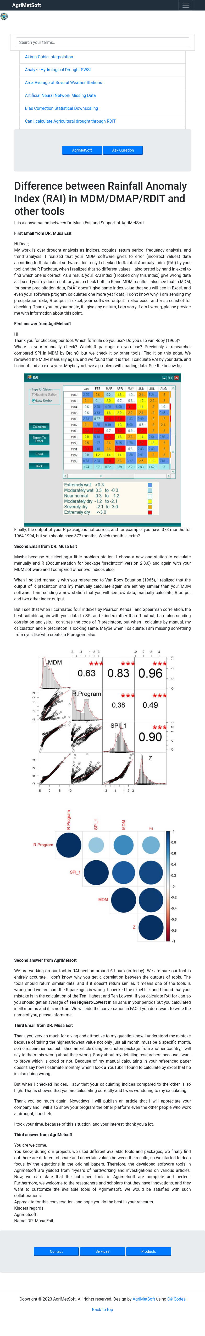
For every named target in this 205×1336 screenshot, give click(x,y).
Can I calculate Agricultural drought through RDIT (70, 121)
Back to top (102, 1309)
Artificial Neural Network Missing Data (60, 95)
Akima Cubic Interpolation (49, 56)
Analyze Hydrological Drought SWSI (58, 69)
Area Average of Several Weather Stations (63, 82)
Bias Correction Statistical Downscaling (61, 108)
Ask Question (123, 150)
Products (148, 1251)
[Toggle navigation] (185, 5)
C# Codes (176, 1299)
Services (102, 1251)
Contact (56, 1251)
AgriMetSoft (82, 150)
